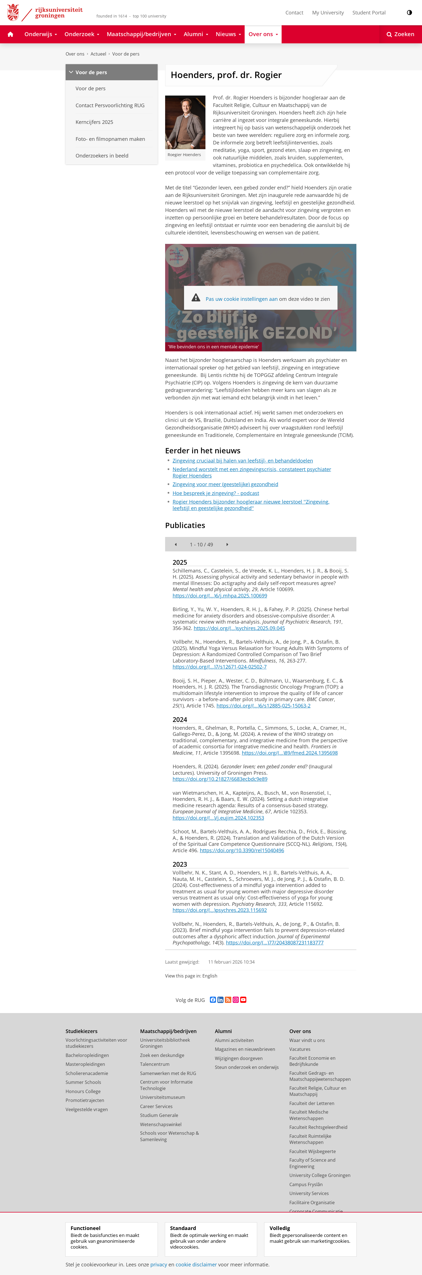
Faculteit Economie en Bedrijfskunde (312, 1061)
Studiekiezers (82, 1031)
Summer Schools (83, 1082)
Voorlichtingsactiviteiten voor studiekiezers (96, 1043)
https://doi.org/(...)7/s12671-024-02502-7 (220, 666)
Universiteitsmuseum (162, 1097)
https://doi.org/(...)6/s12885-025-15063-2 (264, 705)
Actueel (98, 54)
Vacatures (300, 1049)
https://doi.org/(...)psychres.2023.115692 (220, 910)
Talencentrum (155, 1064)
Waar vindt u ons (307, 1040)
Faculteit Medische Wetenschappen (308, 1115)
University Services (309, 1193)
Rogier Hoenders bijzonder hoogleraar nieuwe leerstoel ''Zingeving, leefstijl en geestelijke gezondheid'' (251, 504)
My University (328, 12)
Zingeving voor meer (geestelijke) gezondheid (225, 484)
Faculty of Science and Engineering (312, 1163)
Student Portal (369, 12)
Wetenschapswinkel (161, 1124)
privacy (158, 1264)
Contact (294, 12)
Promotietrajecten (85, 1100)
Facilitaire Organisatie (312, 1202)
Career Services (156, 1106)
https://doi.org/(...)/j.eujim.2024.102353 (218, 817)
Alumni (223, 1031)
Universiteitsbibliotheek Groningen (165, 1043)
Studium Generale (159, 1115)
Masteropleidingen (85, 1064)
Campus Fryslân (306, 1184)
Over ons (75, 54)
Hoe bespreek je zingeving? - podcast (216, 493)
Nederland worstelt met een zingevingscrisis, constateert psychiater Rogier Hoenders (252, 472)
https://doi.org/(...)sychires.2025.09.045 (239, 628)
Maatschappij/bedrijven (168, 1031)
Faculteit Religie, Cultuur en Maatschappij (317, 1091)
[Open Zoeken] (400, 34)
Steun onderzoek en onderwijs (247, 1067)
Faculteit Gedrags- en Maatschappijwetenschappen (320, 1076)
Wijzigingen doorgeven (239, 1058)
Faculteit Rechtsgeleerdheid (318, 1127)
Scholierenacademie (87, 1073)
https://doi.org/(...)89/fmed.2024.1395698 (290, 752)
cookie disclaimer (196, 1264)
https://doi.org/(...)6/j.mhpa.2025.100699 (220, 595)
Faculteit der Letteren (311, 1103)
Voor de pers (126, 54)
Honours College (83, 1091)
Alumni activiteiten (234, 1040)
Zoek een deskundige (162, 1055)
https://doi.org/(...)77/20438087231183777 (275, 942)
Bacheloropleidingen (87, 1055)
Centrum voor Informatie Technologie (166, 1085)
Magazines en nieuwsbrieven (245, 1049)
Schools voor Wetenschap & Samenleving (169, 1136)
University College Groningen (320, 1175)
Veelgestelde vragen (87, 1109)
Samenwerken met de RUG (168, 1073)
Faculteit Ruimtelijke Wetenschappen (310, 1139)
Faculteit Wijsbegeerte (312, 1151)
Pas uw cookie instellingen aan (242, 299)
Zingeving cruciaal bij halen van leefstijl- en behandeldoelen (243, 460)
